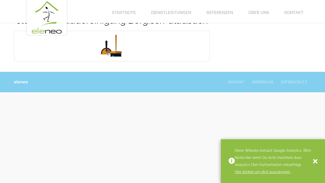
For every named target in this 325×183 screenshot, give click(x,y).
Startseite (124, 12)
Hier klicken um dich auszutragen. (263, 172)
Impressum (262, 82)
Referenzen (219, 12)
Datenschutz (294, 82)
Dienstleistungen (171, 12)
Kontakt (293, 12)
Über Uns (258, 12)
